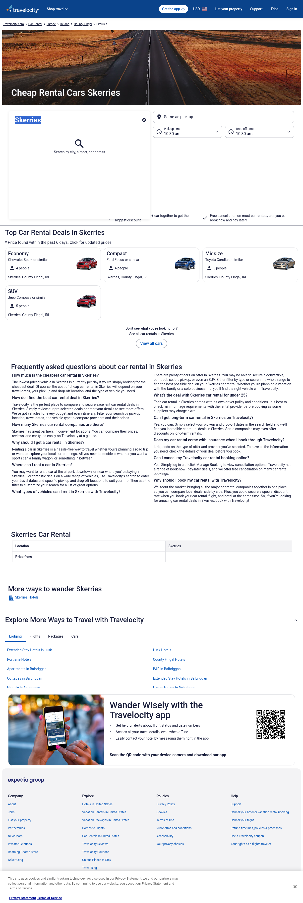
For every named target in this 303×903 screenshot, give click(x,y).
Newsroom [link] (15, 836)
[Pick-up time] (187, 132)
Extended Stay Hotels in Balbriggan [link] (180, 678)
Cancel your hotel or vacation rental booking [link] (260, 812)
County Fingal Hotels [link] (169, 659)
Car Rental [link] (35, 24)
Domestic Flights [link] (93, 828)
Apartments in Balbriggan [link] (27, 669)
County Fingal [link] (83, 24)
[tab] (15, 636)
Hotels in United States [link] (97, 804)
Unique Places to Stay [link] (96, 860)
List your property (228, 9)
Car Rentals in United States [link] (100, 836)
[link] (43, 598)
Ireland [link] (64, 24)
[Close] (295, 886)
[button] (151, 179)
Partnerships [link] (16, 828)
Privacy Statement (22, 898)
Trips (275, 9)
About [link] (12, 804)
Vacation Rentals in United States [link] (104, 812)
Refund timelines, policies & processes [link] (256, 828)
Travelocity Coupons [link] (95, 852)
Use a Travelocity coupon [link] (247, 836)
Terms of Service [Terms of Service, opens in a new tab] (49, 898)
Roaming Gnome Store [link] (23, 852)
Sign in (291, 9)
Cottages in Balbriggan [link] (24, 678)
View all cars (151, 343)
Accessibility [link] (165, 836)
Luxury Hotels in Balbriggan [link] (174, 688)
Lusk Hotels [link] (162, 650)
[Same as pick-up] (223, 117)
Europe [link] (51, 24)
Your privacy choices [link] (170, 844)
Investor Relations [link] (20, 844)
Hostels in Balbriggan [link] (23, 688)
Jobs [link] (11, 812)
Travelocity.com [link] (13, 24)
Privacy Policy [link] (166, 804)
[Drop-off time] (259, 132)
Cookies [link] (162, 812)
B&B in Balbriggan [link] (167, 669)
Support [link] (236, 804)
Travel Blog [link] (89, 868)
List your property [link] (19, 820)
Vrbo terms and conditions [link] (174, 828)
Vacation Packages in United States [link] (105, 820)
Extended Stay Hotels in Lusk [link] (29, 650)
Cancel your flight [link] (242, 820)
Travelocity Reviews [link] (95, 844)
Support (256, 9)
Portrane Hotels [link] (19, 659)
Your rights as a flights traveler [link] (251, 844)
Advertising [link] (15, 860)
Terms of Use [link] (165, 820)
